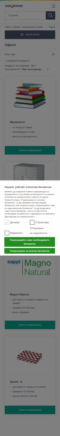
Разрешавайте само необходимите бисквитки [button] (29, 242)
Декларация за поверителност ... (21, 216)
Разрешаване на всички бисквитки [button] (29, 250)
